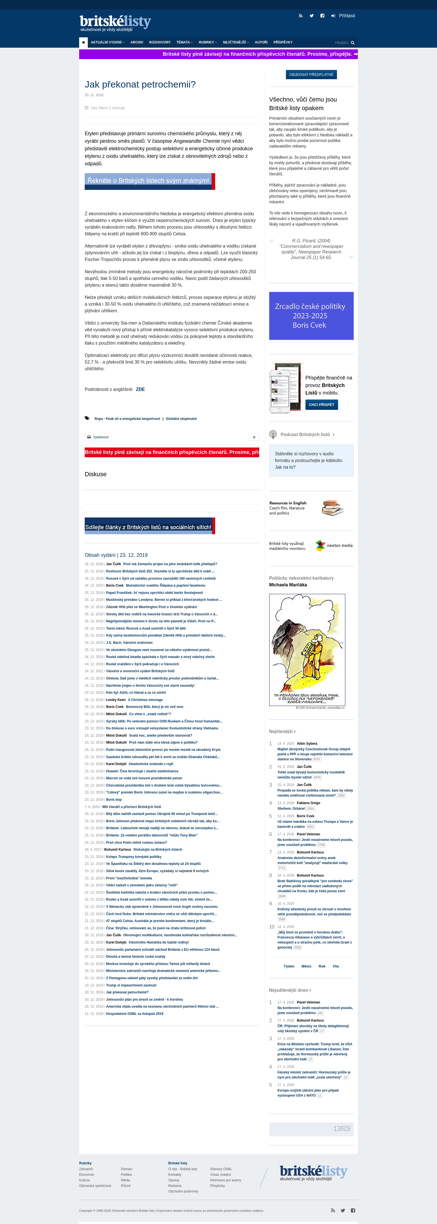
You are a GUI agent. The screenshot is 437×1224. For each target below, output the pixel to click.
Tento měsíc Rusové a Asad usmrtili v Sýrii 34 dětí (146, 628)
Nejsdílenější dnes (288, 990)
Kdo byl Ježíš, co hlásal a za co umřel (136, 693)
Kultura (84, 1180)
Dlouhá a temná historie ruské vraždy (136, 957)
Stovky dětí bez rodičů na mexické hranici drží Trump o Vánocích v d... (162, 614)
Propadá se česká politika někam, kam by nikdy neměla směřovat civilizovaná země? (315, 793)
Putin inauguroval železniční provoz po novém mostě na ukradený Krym (163, 750)
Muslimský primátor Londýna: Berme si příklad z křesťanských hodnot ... (164, 600)
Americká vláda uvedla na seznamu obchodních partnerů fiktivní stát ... (162, 1006)
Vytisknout (97, 437)
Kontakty (174, 1175)
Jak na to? (285, 467)
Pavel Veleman (308, 834)
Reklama (174, 1186)
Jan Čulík (113, 564)
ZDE (140, 389)
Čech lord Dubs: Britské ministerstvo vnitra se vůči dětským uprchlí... (161, 914)
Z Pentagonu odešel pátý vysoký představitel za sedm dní (152, 978)
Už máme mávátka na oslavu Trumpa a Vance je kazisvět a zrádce (315, 824)
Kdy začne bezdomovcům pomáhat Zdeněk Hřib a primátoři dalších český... (166, 635)
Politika (126, 1175)
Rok (322, 966)
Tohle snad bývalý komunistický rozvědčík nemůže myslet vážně (311, 775)
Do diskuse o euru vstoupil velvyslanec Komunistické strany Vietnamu (162, 728)
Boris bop (114, 800)
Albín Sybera (307, 744)
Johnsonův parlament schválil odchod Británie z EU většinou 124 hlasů (163, 950)
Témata (184, 42)
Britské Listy (314, 1173)
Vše (335, 966)
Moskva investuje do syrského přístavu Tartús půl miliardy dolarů (158, 964)
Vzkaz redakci (220, 1175)
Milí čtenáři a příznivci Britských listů (131, 807)
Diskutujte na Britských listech (157, 850)
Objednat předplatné (311, 74)
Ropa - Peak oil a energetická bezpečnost (127, 419)
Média (125, 1180)
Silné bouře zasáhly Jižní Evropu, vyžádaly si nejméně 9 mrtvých (157, 871)
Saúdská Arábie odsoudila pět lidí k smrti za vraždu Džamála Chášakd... (163, 757)
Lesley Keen (116, 700)
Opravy (173, 1180)
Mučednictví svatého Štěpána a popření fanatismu (165, 585)
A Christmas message (145, 700)
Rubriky (208, 42)
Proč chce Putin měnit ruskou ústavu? (136, 843)
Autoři (261, 42)
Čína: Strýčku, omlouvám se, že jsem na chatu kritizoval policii (156, 928)
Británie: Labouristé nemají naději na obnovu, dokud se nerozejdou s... (162, 828)
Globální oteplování (181, 419)
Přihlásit (343, 15)
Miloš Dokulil (116, 714)
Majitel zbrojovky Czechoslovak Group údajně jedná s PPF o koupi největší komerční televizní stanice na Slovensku (315, 754)
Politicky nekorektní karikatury (301, 581)
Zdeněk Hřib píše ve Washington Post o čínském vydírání (151, 607)
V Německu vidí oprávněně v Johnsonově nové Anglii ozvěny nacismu (162, 907)
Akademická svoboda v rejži (151, 764)
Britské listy (118, 24)
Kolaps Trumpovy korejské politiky (133, 857)
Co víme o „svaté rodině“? (150, 714)
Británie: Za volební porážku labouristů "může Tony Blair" (152, 835)
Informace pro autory (225, 1180)
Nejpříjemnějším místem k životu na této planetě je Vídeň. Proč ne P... (161, 621)
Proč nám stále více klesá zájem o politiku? (163, 742)
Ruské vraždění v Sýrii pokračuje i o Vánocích (142, 664)
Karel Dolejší (116, 764)
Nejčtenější (236, 42)
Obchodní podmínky (183, 1191)
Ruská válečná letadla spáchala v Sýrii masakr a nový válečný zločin (160, 657)
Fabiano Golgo (308, 803)
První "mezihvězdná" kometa (129, 878)
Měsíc (307, 966)
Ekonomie (86, 1175)
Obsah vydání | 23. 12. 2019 (116, 555)
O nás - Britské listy (182, 1169)
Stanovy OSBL (221, 1169)
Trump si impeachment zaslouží (131, 985)
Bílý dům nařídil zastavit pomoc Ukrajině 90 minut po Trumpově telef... (162, 814)
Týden (289, 966)
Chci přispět (321, 405)
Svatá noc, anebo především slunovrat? (160, 735)
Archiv (136, 42)
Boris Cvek (115, 585)
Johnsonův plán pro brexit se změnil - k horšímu (144, 1000)
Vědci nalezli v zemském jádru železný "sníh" (142, 885)
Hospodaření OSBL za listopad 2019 (134, 1014)
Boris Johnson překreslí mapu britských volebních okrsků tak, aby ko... (163, 821)
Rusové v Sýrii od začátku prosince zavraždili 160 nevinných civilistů (161, 578)
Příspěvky (283, 42)
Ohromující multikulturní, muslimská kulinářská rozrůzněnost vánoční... (180, 935)
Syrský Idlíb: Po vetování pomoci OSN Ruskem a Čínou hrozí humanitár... (164, 721)
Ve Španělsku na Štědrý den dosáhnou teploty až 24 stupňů (153, 864)
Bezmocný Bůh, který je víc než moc (155, 707)
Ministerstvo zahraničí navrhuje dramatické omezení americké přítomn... (163, 971)
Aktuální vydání (108, 42)
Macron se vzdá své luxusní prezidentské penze (144, 778)
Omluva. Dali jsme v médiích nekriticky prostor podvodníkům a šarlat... (162, 678)
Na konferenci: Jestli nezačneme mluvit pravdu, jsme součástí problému (315, 842)
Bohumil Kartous (117, 850)
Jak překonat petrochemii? (127, 992)
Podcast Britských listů (300, 434)
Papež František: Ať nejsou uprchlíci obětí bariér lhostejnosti (154, 593)
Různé (126, 1186)
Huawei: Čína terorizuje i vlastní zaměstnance (142, 771)
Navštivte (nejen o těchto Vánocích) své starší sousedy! (150, 686)
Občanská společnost (95, 1186)
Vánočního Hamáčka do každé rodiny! (159, 942)
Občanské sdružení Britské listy (133, 1210)
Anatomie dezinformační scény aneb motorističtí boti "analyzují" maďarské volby (313, 863)
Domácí (126, 1169)
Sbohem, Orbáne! (296, 808)
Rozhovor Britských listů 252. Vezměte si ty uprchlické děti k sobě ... (160, 571)
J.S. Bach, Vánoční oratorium (129, 643)
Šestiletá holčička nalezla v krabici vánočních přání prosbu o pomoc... (161, 892)
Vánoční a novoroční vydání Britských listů (140, 671)
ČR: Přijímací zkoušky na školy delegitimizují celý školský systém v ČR (313, 1029)
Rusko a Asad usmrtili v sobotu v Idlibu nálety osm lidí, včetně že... (159, 899)
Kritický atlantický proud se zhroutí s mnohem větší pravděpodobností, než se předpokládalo (314, 914)
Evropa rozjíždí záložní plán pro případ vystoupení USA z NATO (308, 1093)
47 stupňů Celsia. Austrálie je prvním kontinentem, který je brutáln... (160, 921)
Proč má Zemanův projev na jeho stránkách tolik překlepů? (170, 564)
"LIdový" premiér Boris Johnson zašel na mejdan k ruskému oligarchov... (164, 792)
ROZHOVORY (160, 42)
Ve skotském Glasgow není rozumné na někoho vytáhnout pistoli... (159, 650)
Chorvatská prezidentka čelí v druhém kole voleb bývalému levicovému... (164, 785)
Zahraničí (86, 1169)
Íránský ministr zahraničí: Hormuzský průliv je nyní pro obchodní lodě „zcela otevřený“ (314, 1075)
